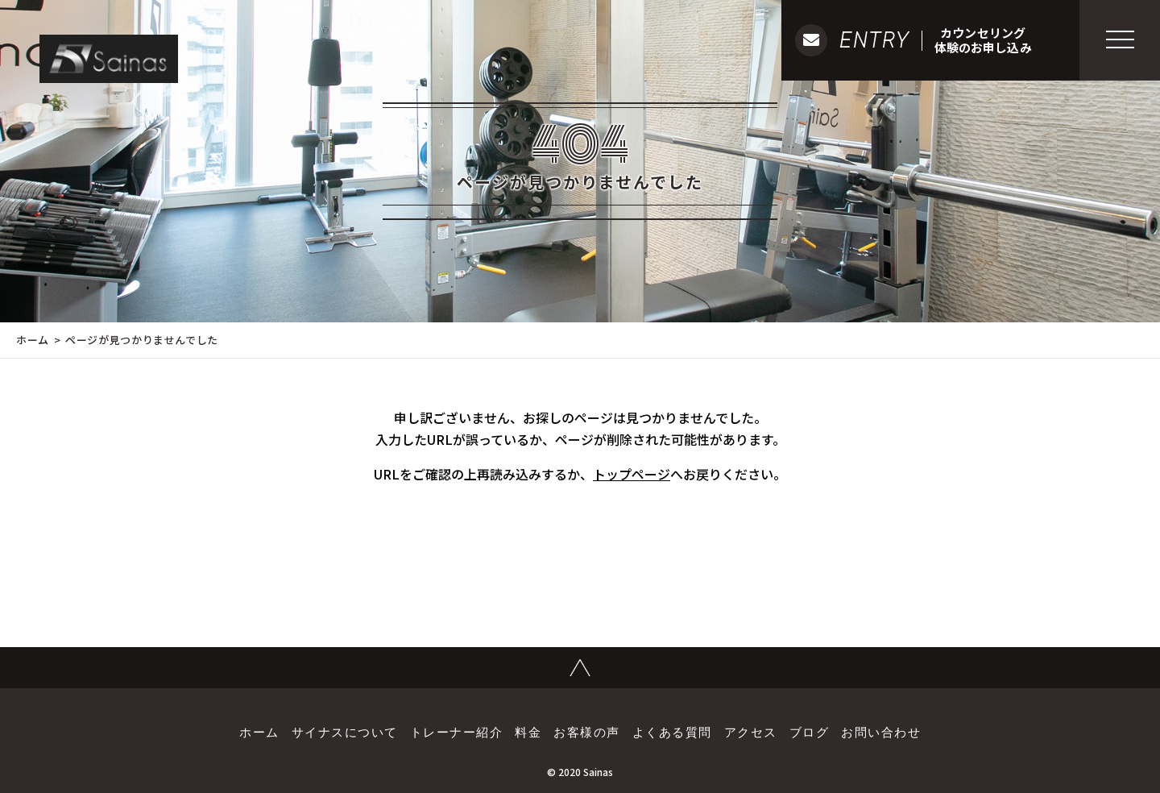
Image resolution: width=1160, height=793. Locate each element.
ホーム (32, 339)
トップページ (631, 474)
